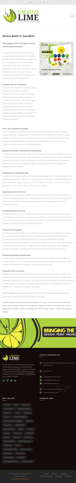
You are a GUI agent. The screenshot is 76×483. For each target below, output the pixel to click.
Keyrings (17, 437)
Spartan (52, 309)
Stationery (7, 453)
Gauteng (51, 302)
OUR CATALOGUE (47, 476)
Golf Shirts (17, 433)
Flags (20, 429)
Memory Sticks (9, 441)
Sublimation (8, 457)
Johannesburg (13, 305)
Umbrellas (21, 457)
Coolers (6, 417)
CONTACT (68, 476)
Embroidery (20, 425)
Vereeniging (66, 309)
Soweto (46, 309)
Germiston (58, 302)
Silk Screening (25, 449)
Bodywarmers (8, 409)
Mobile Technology (25, 441)
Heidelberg (66, 302)
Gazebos (30, 429)
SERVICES (63, 474)
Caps (17, 413)
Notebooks (7, 445)
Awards (6, 404)
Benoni (21, 302)
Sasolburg (29, 309)
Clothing (27, 413)
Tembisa (59, 309)
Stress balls (19, 453)
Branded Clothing (24, 409)
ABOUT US (54, 474)
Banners (25, 404)
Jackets (6, 437)
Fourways (43, 302)
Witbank (5, 312)
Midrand (50, 305)
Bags (16, 404)
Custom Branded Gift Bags (12, 421)
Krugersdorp (33, 305)
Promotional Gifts (10, 449)
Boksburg (28, 302)
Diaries (29, 421)
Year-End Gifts (27, 461)
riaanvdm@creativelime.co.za (51, 377)
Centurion (35, 302)
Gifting (6, 433)
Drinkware (7, 425)
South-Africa (38, 309)
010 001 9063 (47, 371)
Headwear (29, 433)
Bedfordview (13, 302)
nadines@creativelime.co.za (51, 383)
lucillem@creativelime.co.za (51, 380)
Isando (4, 305)
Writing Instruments (10, 461)
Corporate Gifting (20, 417)
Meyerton (42, 305)
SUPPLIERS (59, 476)
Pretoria (67, 305)
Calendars (7, 413)
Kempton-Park (24, 305)
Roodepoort (6, 309)
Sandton (22, 309)
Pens (17, 445)
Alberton (5, 302)
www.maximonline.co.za (20, 479)
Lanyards (28, 437)
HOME (46, 474)
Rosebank (15, 309)
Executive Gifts (9, 429)
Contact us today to (9, 293)
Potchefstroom (59, 305)
